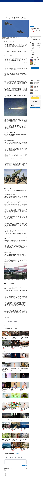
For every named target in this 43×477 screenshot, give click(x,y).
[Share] (2, 348)
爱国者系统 (15, 321)
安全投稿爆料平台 (17, 453)
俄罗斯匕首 (11, 321)
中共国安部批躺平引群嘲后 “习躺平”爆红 (35, 37)
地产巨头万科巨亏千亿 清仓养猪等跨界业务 (35, 30)
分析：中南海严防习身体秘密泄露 (35, 39)
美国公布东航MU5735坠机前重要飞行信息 (36, 28)
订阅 (35, 107)
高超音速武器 (7, 321)
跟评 (25, 468)
